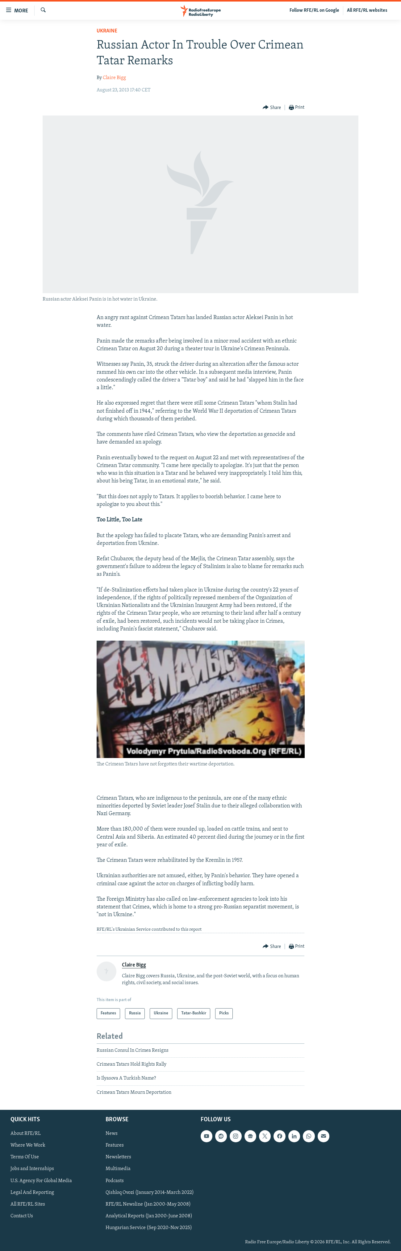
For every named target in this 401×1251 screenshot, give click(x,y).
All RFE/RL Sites (27, 1204)
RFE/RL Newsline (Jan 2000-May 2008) (148, 1204)
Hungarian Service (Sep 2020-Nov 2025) (149, 1227)
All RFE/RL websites (367, 10)
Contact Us (21, 1216)
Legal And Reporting (32, 1192)
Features (115, 1145)
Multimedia (118, 1169)
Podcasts (115, 1180)
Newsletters (118, 1157)
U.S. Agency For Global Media (41, 1180)
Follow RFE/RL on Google (314, 10)
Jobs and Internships (32, 1169)
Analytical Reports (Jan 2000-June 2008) (149, 1216)
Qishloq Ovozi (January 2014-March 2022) (150, 1192)
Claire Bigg (114, 77)
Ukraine (107, 31)
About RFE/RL (25, 1133)
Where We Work (27, 1145)
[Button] (272, 107)
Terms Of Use (24, 1157)
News (112, 1133)
